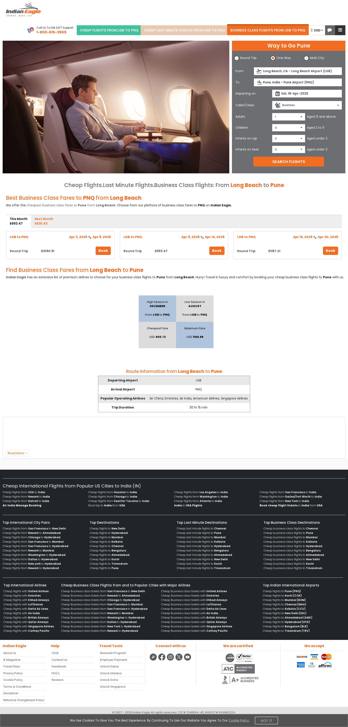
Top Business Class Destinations (292, 522)
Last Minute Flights (128, 185)
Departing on (245, 93)
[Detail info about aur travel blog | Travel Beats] (153, 660)
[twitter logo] (179, 660)
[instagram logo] (171, 660)
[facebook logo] (162, 660)
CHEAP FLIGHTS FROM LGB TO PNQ (109, 30)
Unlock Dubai (109, 666)
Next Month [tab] (44, 221)
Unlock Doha (109, 680)
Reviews (58, 680)
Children (241, 127)
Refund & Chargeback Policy (23, 700)
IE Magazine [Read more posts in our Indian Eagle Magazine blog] (11, 660)
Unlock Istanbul (111, 673)
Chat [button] (55, 653)
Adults (240, 116)
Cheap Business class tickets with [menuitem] (194, 591)
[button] (329, 30)
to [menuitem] (188, 505)
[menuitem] (22, 505)
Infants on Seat (247, 149)
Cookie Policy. (239, 720)
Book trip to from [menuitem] (106, 505)
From (239, 71)
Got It (266, 720)
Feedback (59, 666)
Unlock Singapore (113, 687)
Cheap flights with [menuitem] (26, 591)
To (237, 82)
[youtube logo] (187, 660)
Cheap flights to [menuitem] (107, 528)
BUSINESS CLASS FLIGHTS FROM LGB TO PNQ (267, 30)
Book (103, 250)
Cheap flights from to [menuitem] (24, 492)
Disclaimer (10, 693)
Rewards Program (113, 653)
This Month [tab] (18, 221)
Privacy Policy (13, 673)
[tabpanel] (174, 243)
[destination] (298, 82)
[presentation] (259, 71)
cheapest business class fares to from (71, 205)
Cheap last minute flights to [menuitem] (201, 528)
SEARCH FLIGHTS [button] (288, 161)
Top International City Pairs (26, 522)
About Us (9, 653)
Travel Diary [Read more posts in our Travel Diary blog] (11, 666)
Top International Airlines (25, 585)
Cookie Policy (13, 680)
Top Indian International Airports (291, 585)
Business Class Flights (183, 185)
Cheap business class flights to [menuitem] (291, 528)
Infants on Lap (246, 138)
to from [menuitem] (291, 505)
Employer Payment (113, 660)
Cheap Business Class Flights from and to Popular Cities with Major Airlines (125, 585)
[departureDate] (307, 93)
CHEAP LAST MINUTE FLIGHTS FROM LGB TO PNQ (184, 30)
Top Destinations (104, 522)
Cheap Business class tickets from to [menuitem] (103, 591)
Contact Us (59, 660)
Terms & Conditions (17, 687)
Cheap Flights (83, 185)
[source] (298, 71)
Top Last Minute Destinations (202, 522)
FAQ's (56, 673)
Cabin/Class (244, 105)
